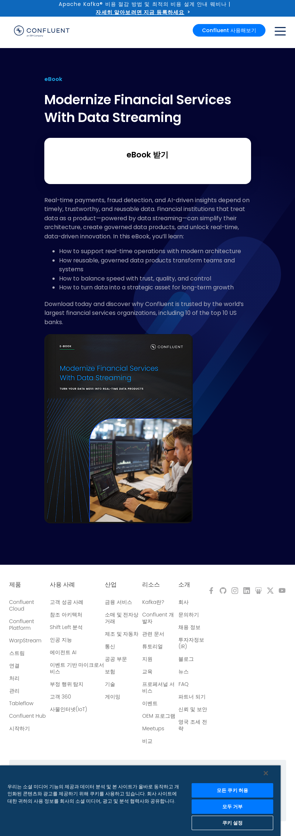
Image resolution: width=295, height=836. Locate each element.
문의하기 (188, 614)
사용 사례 (62, 585)
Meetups (153, 728)
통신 (110, 646)
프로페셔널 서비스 (158, 687)
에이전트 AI (63, 652)
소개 (184, 585)
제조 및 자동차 (122, 634)
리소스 (151, 585)
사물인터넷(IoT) (68, 709)
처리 (14, 678)
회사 (183, 602)
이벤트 (150, 703)
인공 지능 (61, 639)
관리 (14, 690)
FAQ (183, 684)
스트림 (17, 653)
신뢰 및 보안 (192, 709)
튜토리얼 (152, 646)
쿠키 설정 (232, 822)
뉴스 (183, 671)
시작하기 (19, 728)
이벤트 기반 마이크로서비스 (77, 668)
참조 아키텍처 (66, 614)
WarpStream (25, 640)
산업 (111, 585)
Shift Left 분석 (66, 627)
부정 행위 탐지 (67, 684)
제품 (15, 585)
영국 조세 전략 (192, 725)
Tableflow (21, 703)
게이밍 (112, 696)
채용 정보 (189, 627)
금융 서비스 (118, 602)
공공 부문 (116, 659)
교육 (147, 671)
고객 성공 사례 (67, 602)
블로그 (186, 659)
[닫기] (266, 773)
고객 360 (60, 696)
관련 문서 (153, 634)
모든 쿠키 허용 (232, 790)
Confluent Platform (21, 625)
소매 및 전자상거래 (122, 618)
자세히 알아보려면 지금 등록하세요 (140, 12)
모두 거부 (232, 806)
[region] (140, 800)
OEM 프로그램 (158, 716)
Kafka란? (153, 602)
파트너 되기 (192, 696)
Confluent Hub (27, 716)
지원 (147, 659)
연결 (14, 665)
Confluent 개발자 (158, 618)
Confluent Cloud (21, 605)
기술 (110, 684)
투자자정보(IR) (191, 643)
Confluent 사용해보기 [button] (229, 30)
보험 (110, 671)
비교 (147, 741)
